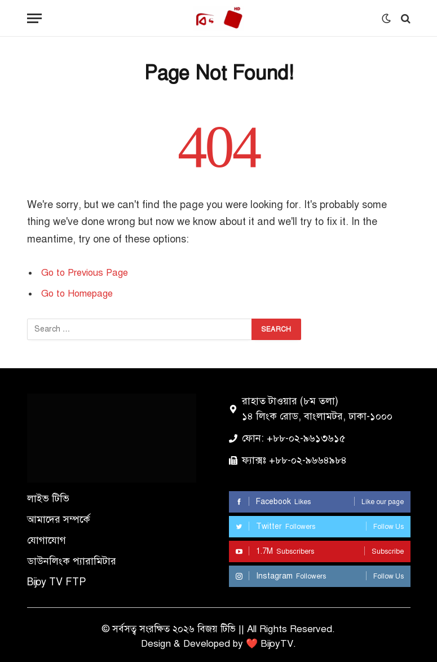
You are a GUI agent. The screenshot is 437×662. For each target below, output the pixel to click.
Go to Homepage (77, 293)
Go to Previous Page (84, 273)
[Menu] (34, 18)
